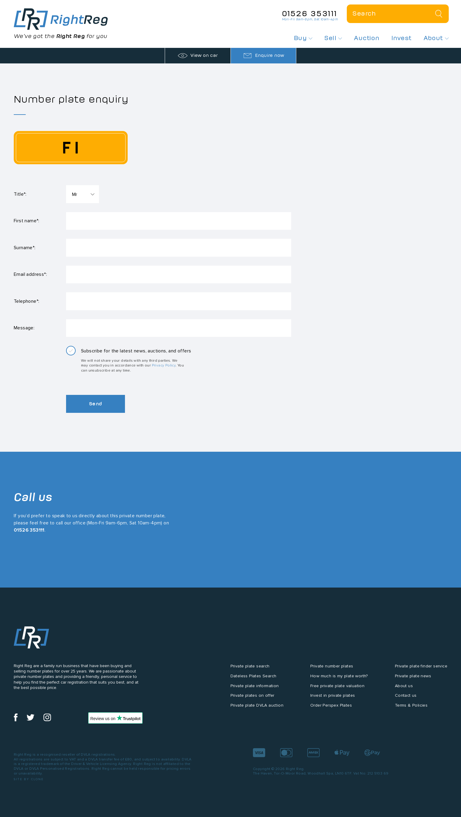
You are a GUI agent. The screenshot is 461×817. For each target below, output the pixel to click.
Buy (303, 38)
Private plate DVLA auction (256, 706)
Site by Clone (29, 780)
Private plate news (413, 677)
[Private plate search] (398, 13)
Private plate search (250, 667)
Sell (333, 38)
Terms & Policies (411, 706)
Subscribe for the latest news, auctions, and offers (136, 352)
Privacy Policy (164, 366)
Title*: (20, 194)
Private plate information (254, 686)
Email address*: (30, 274)
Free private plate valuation (337, 686)
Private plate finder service (421, 667)
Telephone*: (26, 301)
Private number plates (331, 667)
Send (96, 405)
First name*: (26, 220)
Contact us (406, 696)
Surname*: (25, 247)
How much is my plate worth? (339, 677)
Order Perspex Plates (331, 706)
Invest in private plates (332, 696)
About (436, 38)
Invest (401, 38)
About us (404, 686)
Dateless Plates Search (253, 677)
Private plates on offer (252, 696)
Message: (24, 328)
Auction (366, 38)
